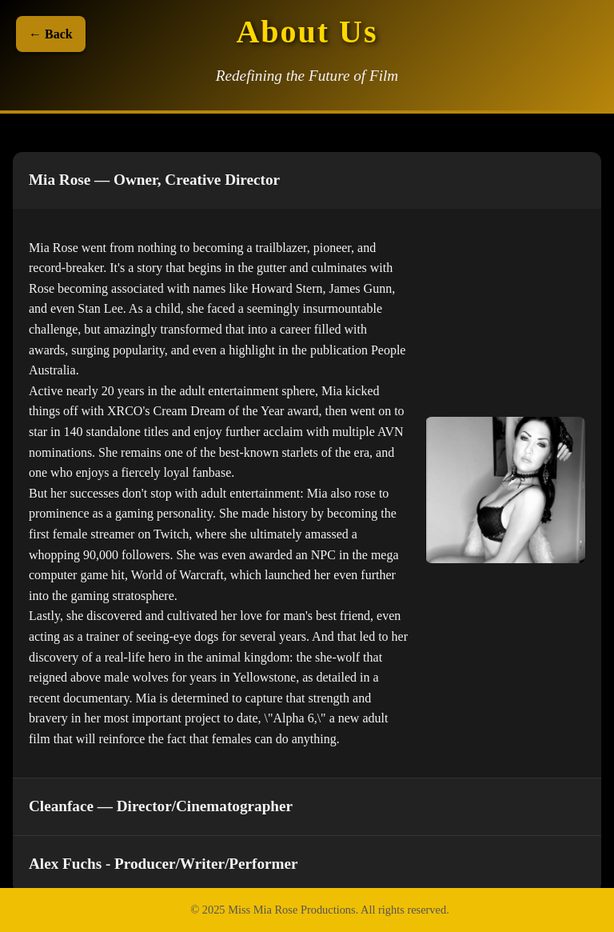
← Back (51, 34)
